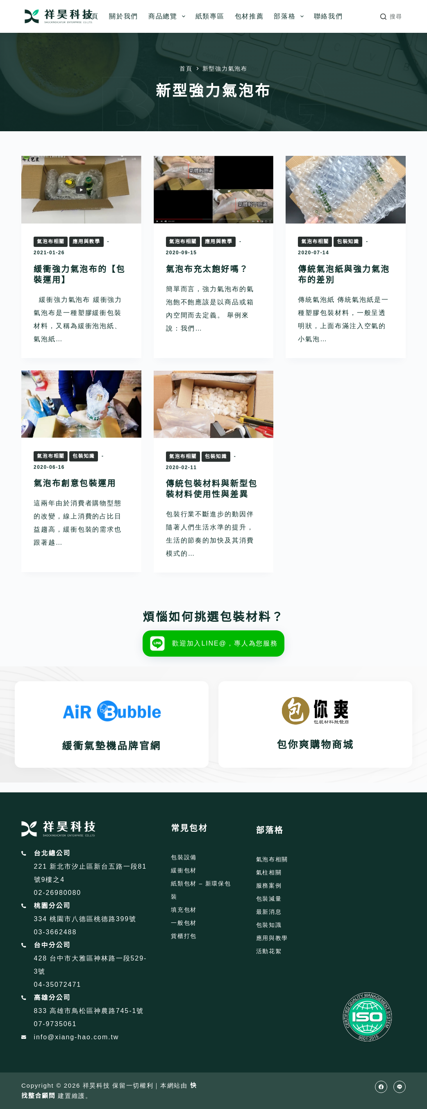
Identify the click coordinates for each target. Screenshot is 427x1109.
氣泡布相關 (50, 241)
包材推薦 (249, 16)
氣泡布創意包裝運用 (75, 511)
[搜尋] (391, 16)
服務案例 (269, 885)
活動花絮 (269, 951)
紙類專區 (210, 16)
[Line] (399, 1087)
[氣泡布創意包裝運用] (81, 432)
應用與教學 (86, 241)
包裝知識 (348, 241)
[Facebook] (381, 1087)
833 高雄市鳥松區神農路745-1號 (89, 1010)
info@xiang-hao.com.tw (76, 1037)
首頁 (91, 16)
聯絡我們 (328, 16)
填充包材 (184, 909)
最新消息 (269, 911)
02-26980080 (57, 892)
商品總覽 (168, 16)
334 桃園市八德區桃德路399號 (85, 918)
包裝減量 (269, 898)
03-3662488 (55, 932)
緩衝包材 (184, 870)
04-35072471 (57, 984)
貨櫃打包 (184, 936)
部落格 (290, 16)
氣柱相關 (269, 872)
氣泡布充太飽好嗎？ (207, 269)
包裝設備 (184, 857)
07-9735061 (55, 1023)
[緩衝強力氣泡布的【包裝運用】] (81, 190)
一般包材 (184, 923)
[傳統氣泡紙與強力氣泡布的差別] (346, 190)
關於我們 (123, 16)
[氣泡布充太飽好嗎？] (214, 190)
